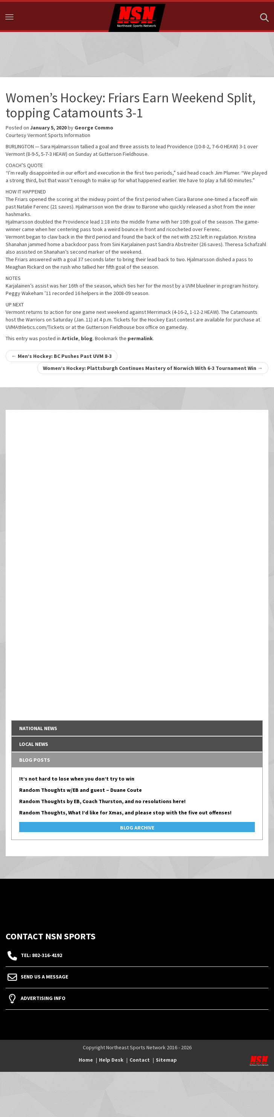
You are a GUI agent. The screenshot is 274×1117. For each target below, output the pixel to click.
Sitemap (166, 1059)
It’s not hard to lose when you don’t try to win (76, 778)
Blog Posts (34, 759)
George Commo (94, 127)
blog (87, 338)
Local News (33, 744)
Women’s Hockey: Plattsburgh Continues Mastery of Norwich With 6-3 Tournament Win (153, 368)
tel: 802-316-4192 (41, 955)
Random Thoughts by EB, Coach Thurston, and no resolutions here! (102, 801)
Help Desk (111, 1059)
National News (38, 728)
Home (86, 1059)
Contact (139, 1059)
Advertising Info (43, 998)
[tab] (137, 728)
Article (70, 338)
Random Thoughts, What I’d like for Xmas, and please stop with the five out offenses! (125, 812)
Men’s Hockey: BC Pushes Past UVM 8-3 (61, 356)
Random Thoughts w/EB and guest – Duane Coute (80, 790)
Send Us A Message (44, 976)
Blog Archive (137, 827)
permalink (140, 338)
